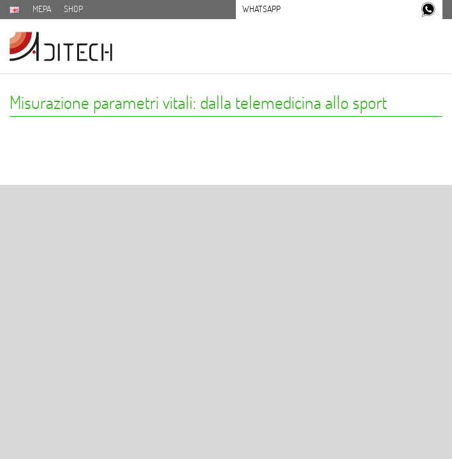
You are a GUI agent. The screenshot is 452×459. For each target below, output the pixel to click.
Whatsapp (261, 9)
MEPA (42, 9)
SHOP (73, 9)
